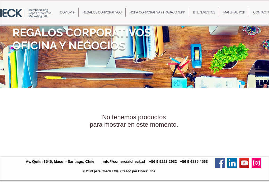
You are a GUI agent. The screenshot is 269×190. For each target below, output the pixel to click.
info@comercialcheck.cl (124, 161)
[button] (102, 12)
